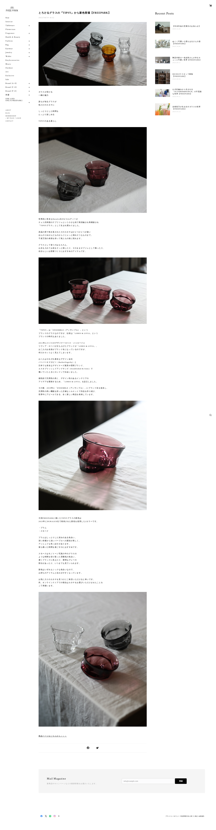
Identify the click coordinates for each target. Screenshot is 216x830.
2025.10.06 (176, 46)
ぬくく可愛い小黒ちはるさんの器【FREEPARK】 (186, 42)
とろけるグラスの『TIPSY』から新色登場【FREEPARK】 (75, 12)
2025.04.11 (176, 96)
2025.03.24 (176, 112)
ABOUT (8, 110)
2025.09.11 (176, 63)
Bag (7, 45)
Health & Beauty (13, 37)
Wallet (8, 56)
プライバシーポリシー (172, 816)
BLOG (8, 113)
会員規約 (201, 816)
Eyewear (9, 49)
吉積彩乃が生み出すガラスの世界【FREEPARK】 (186, 108)
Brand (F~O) (11, 87)
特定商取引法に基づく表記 (189, 816)
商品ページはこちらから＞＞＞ (53, 736)
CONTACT (9, 121)
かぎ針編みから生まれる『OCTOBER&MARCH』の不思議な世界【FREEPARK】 (187, 91)
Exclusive (10, 76)
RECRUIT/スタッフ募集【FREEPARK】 (182, 75)
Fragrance (10, 33)
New (7, 18)
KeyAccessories (12, 60)
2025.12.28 (176, 29)
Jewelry (9, 52)
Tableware (10, 25)
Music (8, 64)
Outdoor (9, 68)
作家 (8, 95)
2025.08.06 (176, 79)
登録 (181, 781)
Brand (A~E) (11, 83)
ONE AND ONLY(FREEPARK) (14, 99)
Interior (9, 22)
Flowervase (10, 29)
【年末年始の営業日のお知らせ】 (186, 26)
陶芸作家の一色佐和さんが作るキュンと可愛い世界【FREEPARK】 (186, 59)
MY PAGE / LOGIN (14, 118)
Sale (7, 79)
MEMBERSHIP (11, 116)
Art (7, 72)
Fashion (9, 41)
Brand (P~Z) (11, 91)
